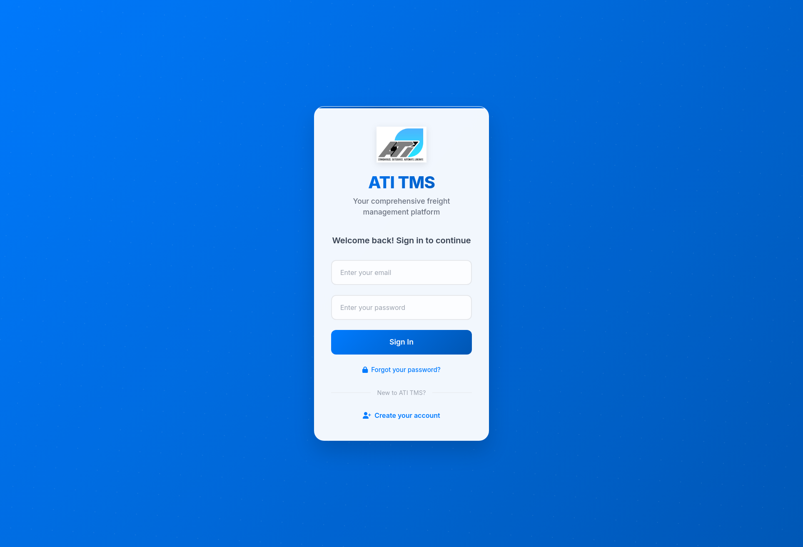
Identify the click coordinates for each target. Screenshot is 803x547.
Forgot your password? (401, 370)
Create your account (401, 415)
